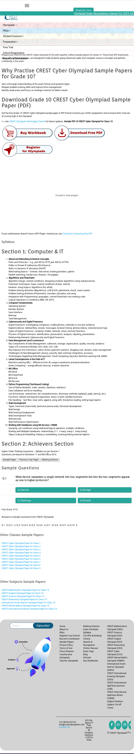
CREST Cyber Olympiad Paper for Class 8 (21, 565)
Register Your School (69, 635)
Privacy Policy (66, 645)
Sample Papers (66, 642)
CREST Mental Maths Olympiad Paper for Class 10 (26, 606)
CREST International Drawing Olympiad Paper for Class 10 (29, 609)
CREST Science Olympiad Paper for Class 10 (23, 596)
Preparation (10, 41)
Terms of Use (65, 648)
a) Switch (23, 489)
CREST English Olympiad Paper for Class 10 (22, 593)
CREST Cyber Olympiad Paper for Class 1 (21, 543)
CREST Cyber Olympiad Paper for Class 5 (21, 556)
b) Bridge (85, 489)
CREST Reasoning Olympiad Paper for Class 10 (24, 599)
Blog (85, 654)
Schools (87, 657)
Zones (110, 707)
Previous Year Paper (29, 460)
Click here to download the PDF (77, 233)
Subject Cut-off (114, 704)
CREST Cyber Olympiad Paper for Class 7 (21, 562)
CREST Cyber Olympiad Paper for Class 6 (21, 559)
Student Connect (13, 36)
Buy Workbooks (90, 661)
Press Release (66, 651)
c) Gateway (24, 500)
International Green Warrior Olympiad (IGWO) (116, 667)
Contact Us (64, 727)
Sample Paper (9, 460)
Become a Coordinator (15, 58)
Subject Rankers (115, 701)
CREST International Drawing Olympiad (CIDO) (116, 676)
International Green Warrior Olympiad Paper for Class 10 (28, 602)
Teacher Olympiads (68, 661)
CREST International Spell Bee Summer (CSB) (116, 685)
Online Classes (90, 648)
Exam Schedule (90, 629)
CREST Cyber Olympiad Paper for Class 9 (21, 568)
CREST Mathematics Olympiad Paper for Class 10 (25, 590)
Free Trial (8, 47)
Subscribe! (43, 625)
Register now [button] (83, 7)
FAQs (7, 30)
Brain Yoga (88, 651)
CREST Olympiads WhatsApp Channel (27, 121)
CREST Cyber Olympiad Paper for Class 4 (21, 552)
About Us (63, 629)
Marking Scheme (50, 460)
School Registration (13, 53)
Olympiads (10, 25)
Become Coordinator (69, 639)
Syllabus (87, 632)
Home (62, 626)
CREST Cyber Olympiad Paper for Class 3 (21, 549)
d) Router (85, 500)
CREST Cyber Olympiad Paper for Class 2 (21, 546)
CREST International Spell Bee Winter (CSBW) (116, 695)
